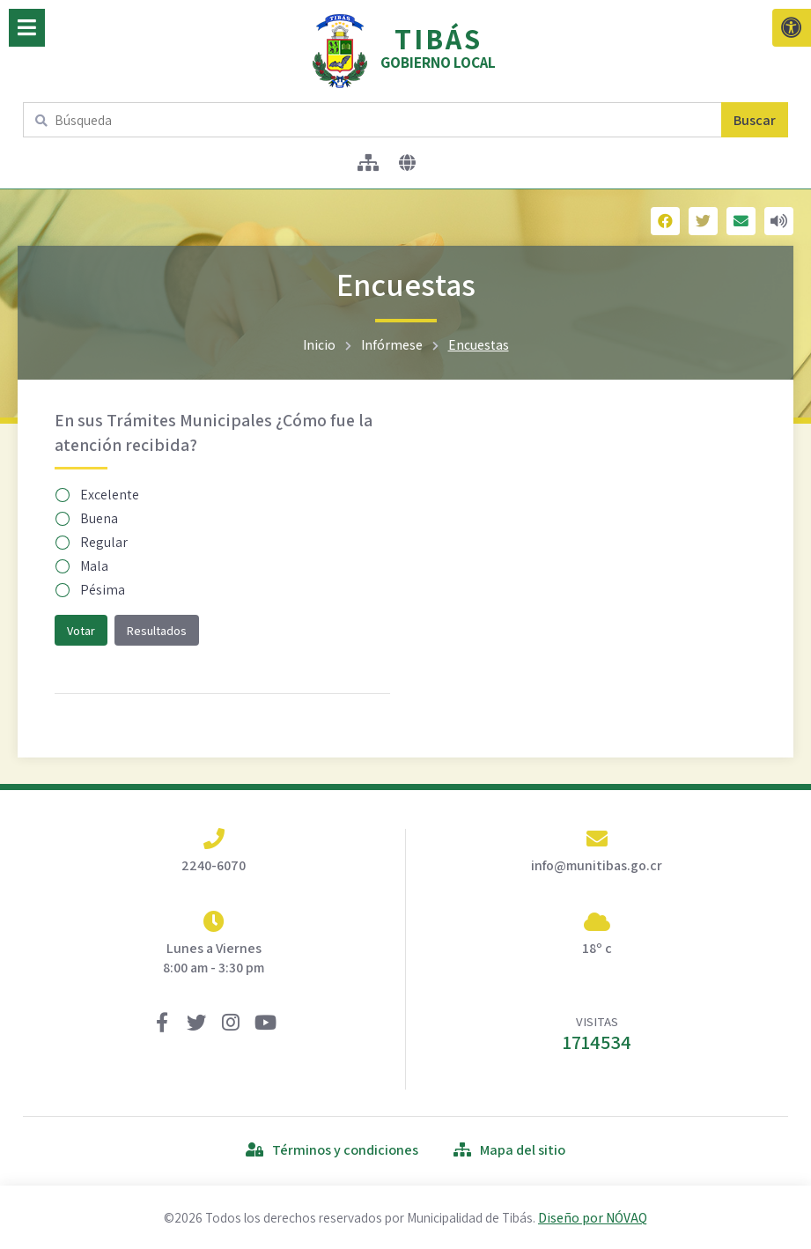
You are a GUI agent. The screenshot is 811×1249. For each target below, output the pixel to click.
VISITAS (597, 1033)
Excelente (97, 494)
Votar (81, 631)
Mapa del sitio (509, 1150)
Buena (87, 518)
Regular (92, 542)
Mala (82, 566)
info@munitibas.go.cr (596, 865)
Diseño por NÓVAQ (592, 1217)
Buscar (755, 120)
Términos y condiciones (332, 1150)
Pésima (90, 589)
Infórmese (392, 344)
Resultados (157, 631)
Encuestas (478, 344)
